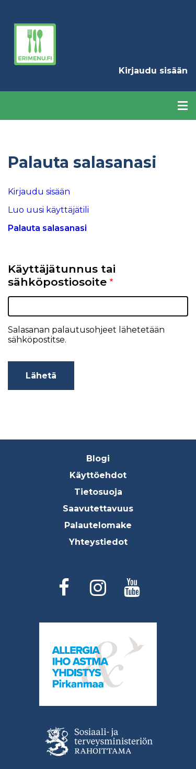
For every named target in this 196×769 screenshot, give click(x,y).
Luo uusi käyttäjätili (48, 210)
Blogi (98, 458)
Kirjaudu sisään (153, 71)
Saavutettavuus (98, 509)
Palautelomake (98, 525)
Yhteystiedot (98, 542)
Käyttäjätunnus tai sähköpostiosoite (62, 275)
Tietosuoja (98, 492)
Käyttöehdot (98, 475)
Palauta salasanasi (69, 230)
